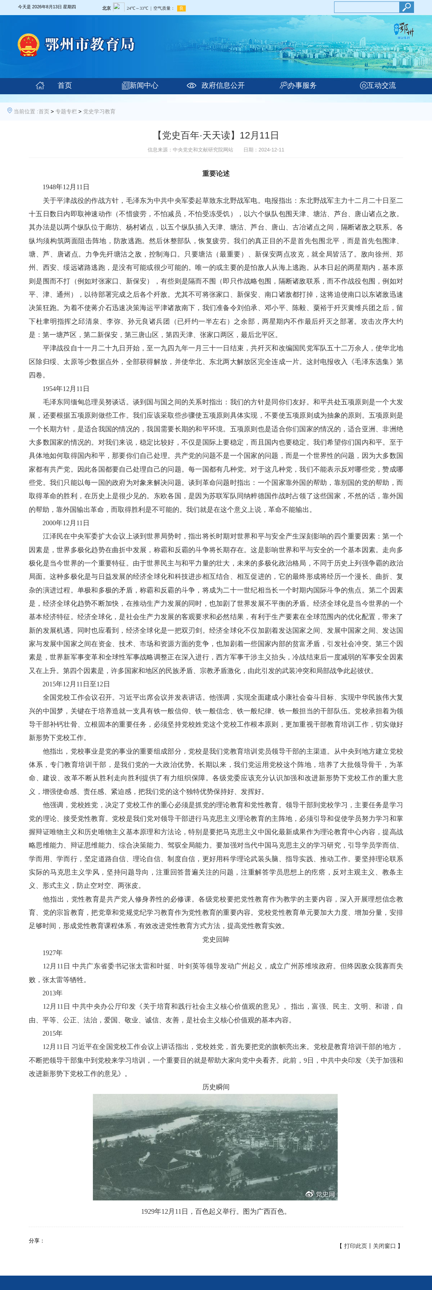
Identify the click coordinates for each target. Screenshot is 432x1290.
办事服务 (302, 85)
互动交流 (381, 85)
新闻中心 (144, 85)
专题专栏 (66, 111)
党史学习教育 (99, 111)
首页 (65, 85)
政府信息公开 (223, 85)
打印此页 (355, 1246)
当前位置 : (26, 111)
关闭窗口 (384, 1246)
